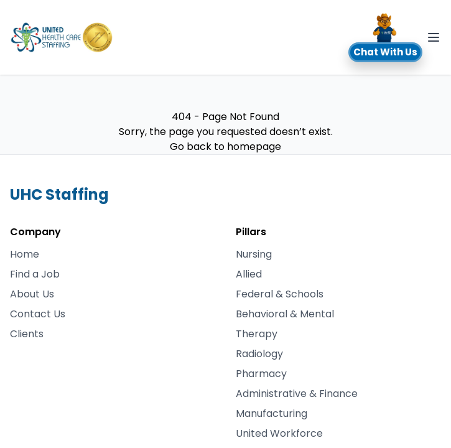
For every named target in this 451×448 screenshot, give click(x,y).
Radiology (259, 354)
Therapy (256, 334)
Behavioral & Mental (285, 314)
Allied (249, 274)
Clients (27, 334)
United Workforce (279, 433)
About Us (32, 294)
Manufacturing (271, 413)
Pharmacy (261, 373)
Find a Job (35, 274)
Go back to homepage (225, 146)
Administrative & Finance (297, 393)
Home (24, 254)
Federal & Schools (279, 294)
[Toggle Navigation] (433, 37)
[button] (385, 37)
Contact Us (37, 314)
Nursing (254, 254)
